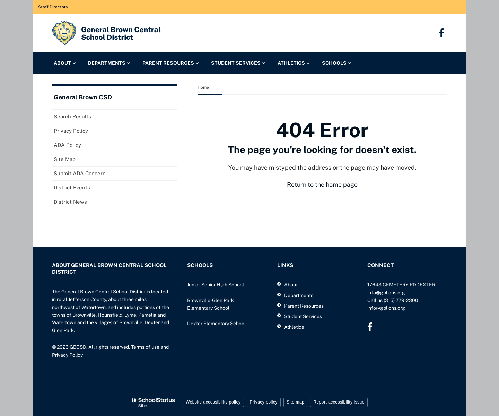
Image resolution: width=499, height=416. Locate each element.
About (291, 284)
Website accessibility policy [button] (213, 402)
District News (70, 202)
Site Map (65, 159)
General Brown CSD (83, 97)
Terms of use (145, 347)
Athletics (294, 327)
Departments (298, 295)
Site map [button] (295, 402)
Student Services (303, 316)
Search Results (72, 117)
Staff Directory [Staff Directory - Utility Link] (53, 7)
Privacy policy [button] (264, 402)
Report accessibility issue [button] (339, 402)
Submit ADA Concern (80, 173)
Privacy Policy (71, 131)
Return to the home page (322, 184)
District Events (72, 188)
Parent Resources (304, 306)
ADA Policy (67, 145)
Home (203, 87)
